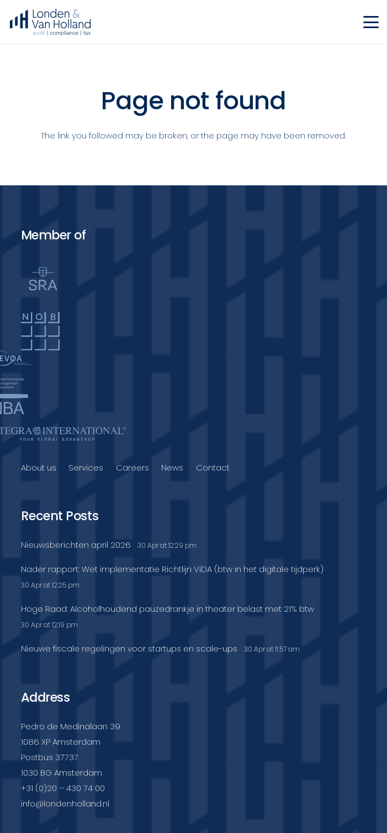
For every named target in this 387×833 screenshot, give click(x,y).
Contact (213, 467)
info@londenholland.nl (65, 803)
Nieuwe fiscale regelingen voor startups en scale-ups (129, 648)
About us (38, 467)
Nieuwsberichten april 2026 (76, 545)
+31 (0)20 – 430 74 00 (63, 788)
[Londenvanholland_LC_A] (50, 22)
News (172, 467)
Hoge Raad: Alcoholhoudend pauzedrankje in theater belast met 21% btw (167, 609)
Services (85, 467)
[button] (371, 22)
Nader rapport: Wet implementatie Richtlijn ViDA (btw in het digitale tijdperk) (172, 569)
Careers (132, 467)
